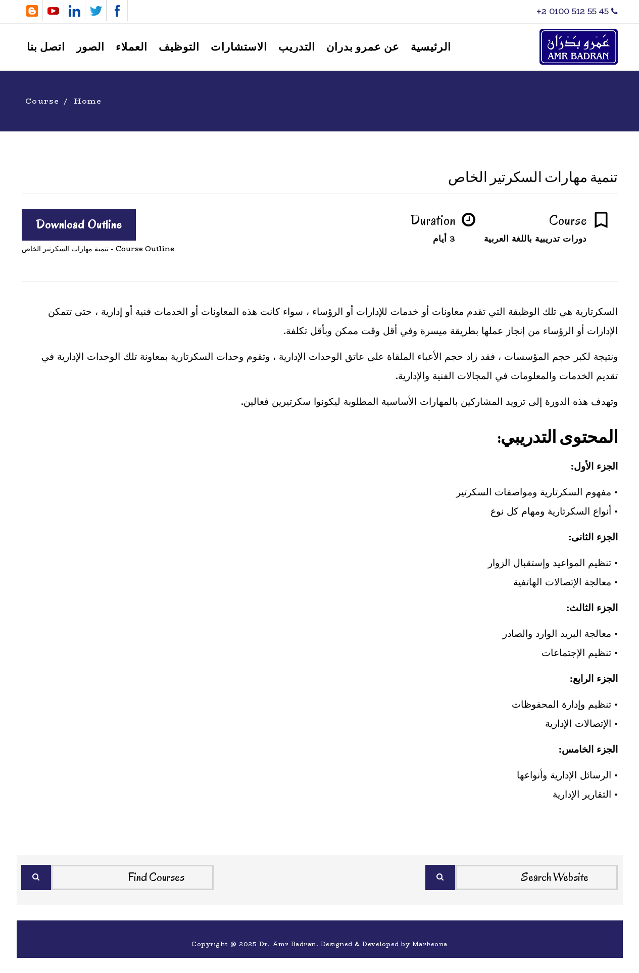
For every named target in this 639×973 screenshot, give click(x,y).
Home (88, 101)
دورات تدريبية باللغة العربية (535, 238)
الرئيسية (431, 47)
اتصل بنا (46, 47)
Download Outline (79, 224)
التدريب (296, 47)
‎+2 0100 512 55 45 (577, 11)
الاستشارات (239, 47)
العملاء (132, 47)
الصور (90, 47)
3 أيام (444, 238)
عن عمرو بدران (363, 47)
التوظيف (179, 47)
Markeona (430, 944)
